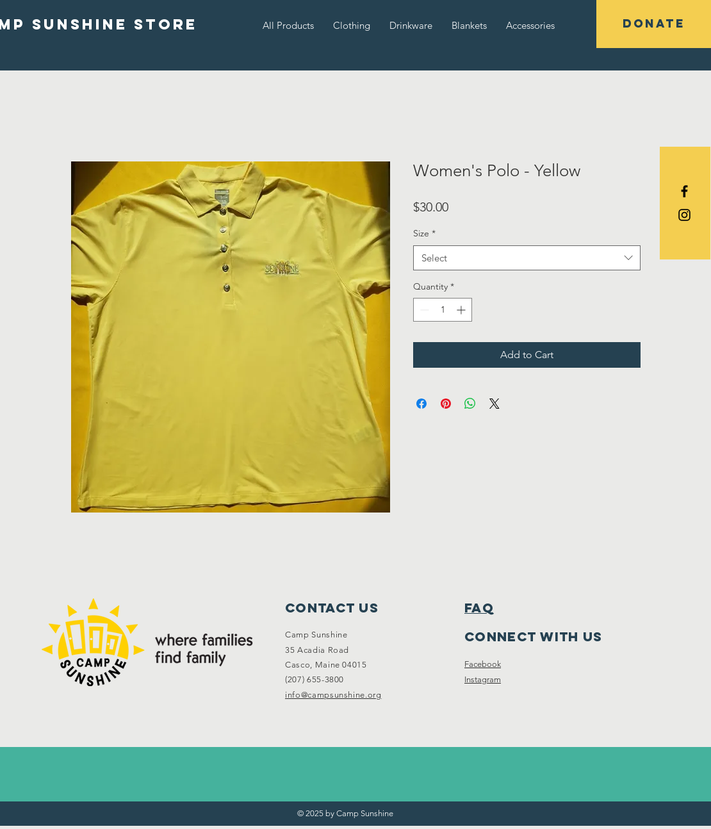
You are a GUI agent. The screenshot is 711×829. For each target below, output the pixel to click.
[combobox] (527, 257)
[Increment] (462, 310)
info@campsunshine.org (333, 695)
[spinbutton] (442, 310)
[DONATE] (653, 24)
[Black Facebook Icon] (684, 191)
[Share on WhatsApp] (470, 403)
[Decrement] (423, 310)
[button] (351, 25)
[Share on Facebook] (421, 403)
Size (424, 233)
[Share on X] (494, 403)
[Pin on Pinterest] (446, 403)
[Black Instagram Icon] (684, 215)
